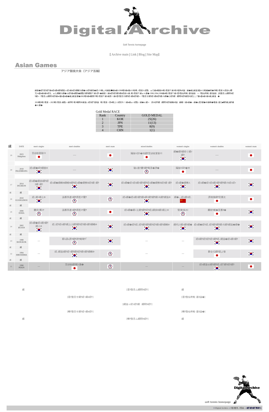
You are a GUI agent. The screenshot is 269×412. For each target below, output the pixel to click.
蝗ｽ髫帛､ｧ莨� (237, 408)
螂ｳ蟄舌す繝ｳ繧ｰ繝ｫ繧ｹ (80, 311)
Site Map (152, 54)
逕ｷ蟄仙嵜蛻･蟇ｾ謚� (193, 297)
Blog (142, 54)
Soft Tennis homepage (134, 44)
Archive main (119, 54)
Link (133, 54)
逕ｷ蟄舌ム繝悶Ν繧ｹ (137, 289)
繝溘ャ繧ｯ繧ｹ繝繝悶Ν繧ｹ (137, 304)
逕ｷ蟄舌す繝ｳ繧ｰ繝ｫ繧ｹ (80, 297)
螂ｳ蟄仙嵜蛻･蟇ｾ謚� (193, 311)
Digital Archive (221, 408)
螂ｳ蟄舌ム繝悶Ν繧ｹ (137, 318)
